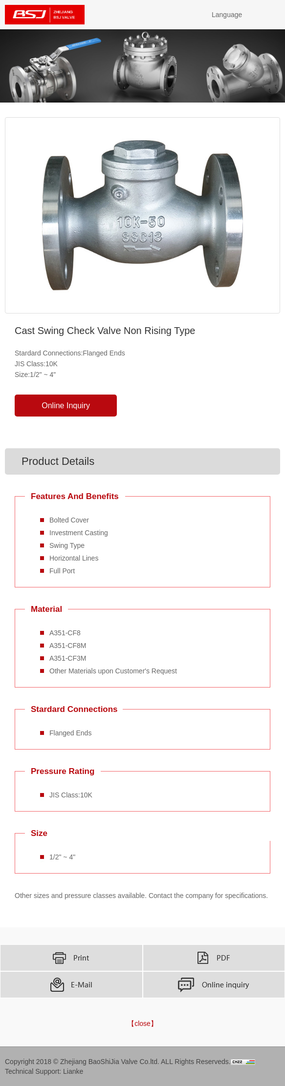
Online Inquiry (66, 405)
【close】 (142, 1023)
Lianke (73, 1071)
